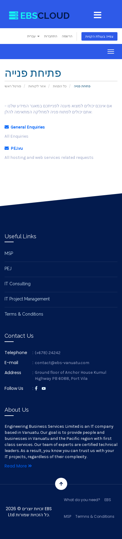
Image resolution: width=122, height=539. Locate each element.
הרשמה (67, 36)
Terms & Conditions (24, 314)
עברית (33, 36)
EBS (107, 499)
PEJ (8, 268)
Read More (18, 466)
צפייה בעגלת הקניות (99, 36)
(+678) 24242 (48, 352)
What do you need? (82, 499)
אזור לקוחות (37, 86)
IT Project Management (27, 298)
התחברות (50, 36)
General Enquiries (25, 127)
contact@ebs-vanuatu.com (62, 362)
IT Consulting (18, 283)
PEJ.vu (14, 148)
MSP (9, 253)
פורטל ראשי (13, 86)
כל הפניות (60, 86)
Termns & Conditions (94, 516)
